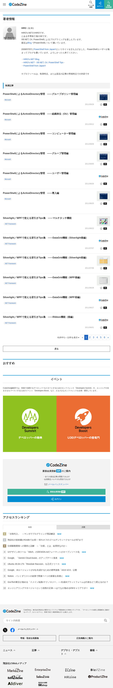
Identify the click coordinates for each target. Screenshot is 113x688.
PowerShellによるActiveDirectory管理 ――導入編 (31, 193)
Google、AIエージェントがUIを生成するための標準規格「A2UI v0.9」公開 (42, 570)
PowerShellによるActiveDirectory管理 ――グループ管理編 (35, 153)
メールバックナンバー (56, 484)
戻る (56, 349)
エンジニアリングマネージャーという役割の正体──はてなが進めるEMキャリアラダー (48, 588)
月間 (83, 527)
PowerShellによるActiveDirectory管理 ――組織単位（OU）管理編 (40, 114)
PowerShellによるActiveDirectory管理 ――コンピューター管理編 (39, 133)
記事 (36, 650)
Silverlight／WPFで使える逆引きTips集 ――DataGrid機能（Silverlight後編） (45, 237)
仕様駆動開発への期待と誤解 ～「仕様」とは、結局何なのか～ (37, 546)
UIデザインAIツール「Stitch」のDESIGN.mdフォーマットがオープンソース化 (44, 552)
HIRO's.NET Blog (31, 59)
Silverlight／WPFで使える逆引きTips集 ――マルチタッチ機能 (37, 218)
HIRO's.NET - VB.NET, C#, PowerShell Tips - (44, 62)
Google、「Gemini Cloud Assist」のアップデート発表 (32, 558)
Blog (30, 43)
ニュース (9, 650)
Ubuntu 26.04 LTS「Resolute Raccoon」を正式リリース (34, 564)
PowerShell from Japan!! (45, 49)
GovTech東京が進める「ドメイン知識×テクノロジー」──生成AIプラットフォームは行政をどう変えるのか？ (58, 582)
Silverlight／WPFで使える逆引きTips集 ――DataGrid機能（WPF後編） (42, 277)
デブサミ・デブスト (70, 652)
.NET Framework (10, 224)
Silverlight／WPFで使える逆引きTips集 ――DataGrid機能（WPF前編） (42, 297)
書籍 (94, 650)
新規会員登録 (55, 491)
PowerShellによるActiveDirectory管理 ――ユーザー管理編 (35, 173)
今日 (30, 527)
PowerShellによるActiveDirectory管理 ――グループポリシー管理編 (40, 94)
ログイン (56, 499)
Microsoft (8, 100)
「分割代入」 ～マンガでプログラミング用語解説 (31, 534)
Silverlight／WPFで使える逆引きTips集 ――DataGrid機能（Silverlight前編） (45, 257)
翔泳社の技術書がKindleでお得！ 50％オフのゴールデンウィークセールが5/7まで (45, 540)
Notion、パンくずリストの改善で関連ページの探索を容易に (35, 576)
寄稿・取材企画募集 (29, 638)
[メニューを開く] (4, 4)
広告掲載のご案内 (84, 638)
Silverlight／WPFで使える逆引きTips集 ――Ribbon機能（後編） (39, 317)
